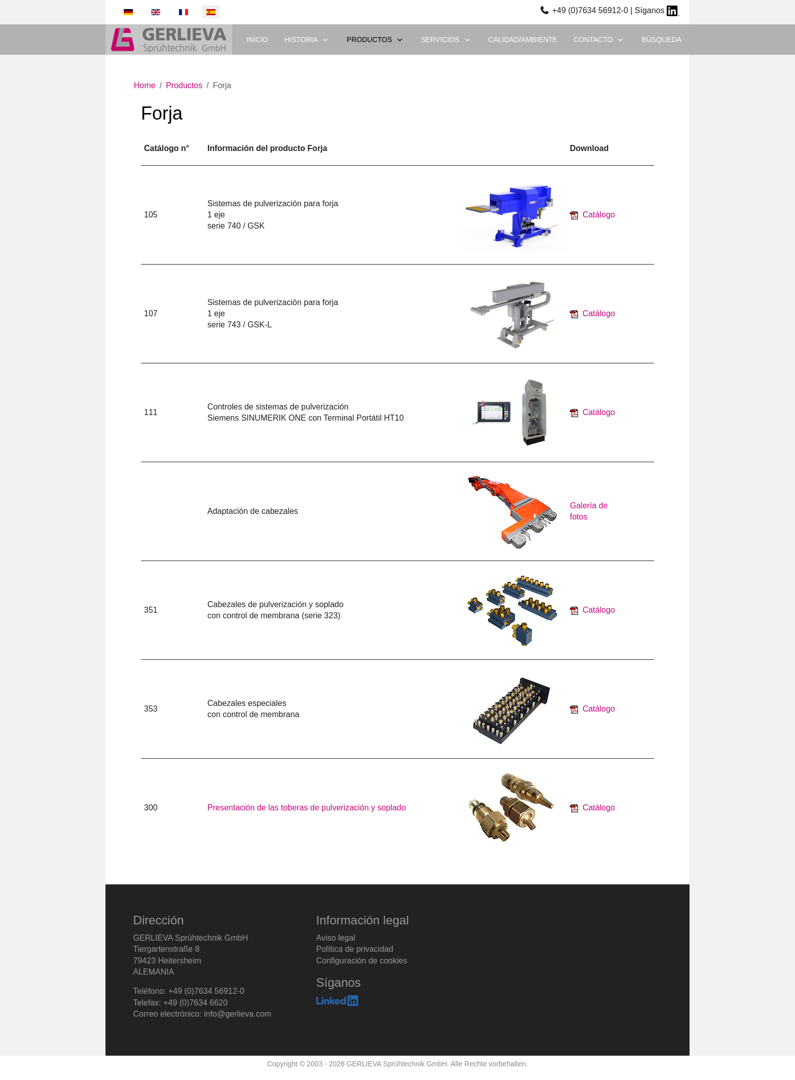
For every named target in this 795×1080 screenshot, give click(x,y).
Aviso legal (335, 938)
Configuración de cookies (362, 960)
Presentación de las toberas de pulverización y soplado (306, 807)
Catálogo (599, 214)
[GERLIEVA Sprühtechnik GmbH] (168, 39)
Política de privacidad (354, 949)
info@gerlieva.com (237, 1014)
